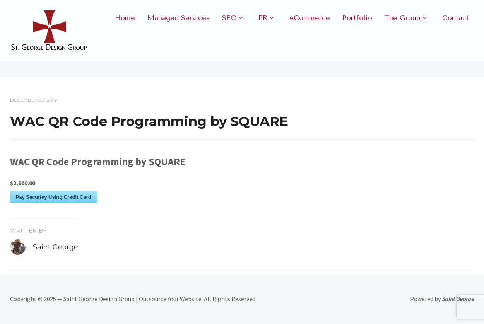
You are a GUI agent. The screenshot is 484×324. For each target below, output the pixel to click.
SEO (229, 18)
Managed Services (178, 18)
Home (125, 18)
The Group (403, 18)
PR (263, 18)
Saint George (55, 247)
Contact (455, 18)
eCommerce (309, 18)
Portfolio (357, 18)
